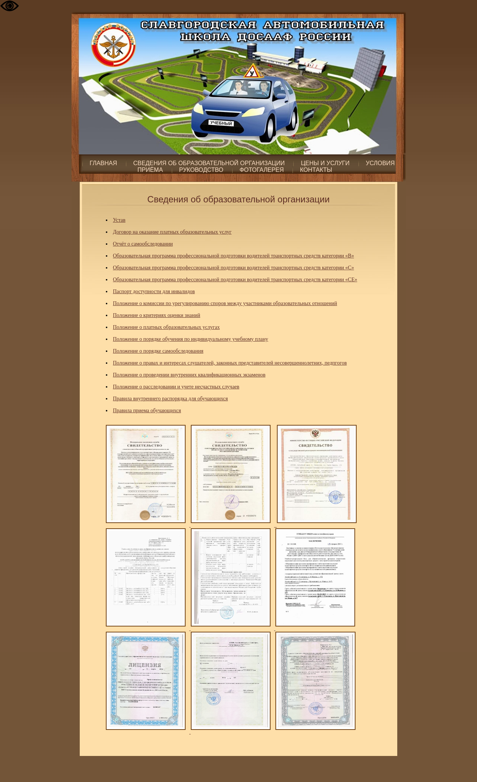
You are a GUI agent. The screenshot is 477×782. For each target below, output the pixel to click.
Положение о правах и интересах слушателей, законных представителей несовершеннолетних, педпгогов (230, 363)
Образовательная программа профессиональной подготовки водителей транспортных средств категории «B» (233, 256)
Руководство (201, 170)
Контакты (316, 170)
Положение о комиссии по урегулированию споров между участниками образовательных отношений (225, 303)
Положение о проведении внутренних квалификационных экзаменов (189, 375)
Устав (119, 220)
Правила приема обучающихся (147, 410)
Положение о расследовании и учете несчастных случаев (176, 387)
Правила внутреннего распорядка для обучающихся (170, 398)
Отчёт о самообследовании (143, 244)
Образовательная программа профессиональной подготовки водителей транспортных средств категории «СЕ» (235, 279)
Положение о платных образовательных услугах (166, 327)
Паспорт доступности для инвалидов (154, 291)
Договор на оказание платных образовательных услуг (172, 232)
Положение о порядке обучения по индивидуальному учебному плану (190, 339)
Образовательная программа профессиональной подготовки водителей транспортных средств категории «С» (233, 267)
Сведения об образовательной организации (209, 163)
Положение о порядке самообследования (158, 351)
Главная (103, 163)
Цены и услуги (325, 163)
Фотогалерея (262, 170)
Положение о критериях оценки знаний (156, 315)
